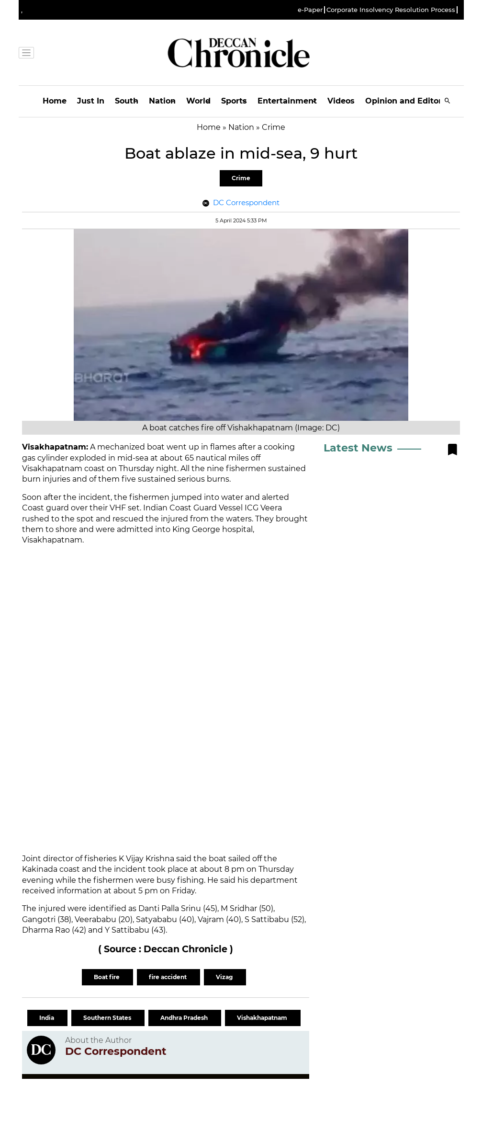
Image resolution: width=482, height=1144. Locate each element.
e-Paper (310, 9)
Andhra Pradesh (184, 1017)
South (126, 100)
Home (55, 100)
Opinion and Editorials (410, 100)
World (198, 100)
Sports (234, 100)
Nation (162, 100)
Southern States (108, 1017)
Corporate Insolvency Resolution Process (390, 9)
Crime (241, 178)
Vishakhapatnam (263, 1017)
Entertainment (287, 100)
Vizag (225, 977)
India (47, 1017)
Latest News (358, 447)
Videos (341, 100)
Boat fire (107, 977)
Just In (90, 100)
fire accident (168, 977)
